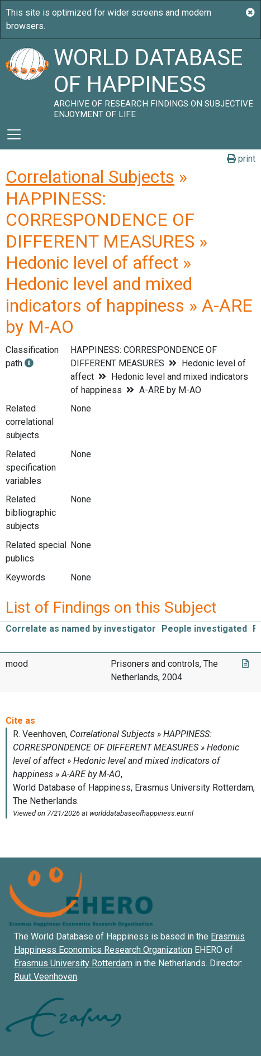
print (241, 158)
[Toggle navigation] (14, 134)
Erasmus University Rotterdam (73, 963)
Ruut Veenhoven (45, 976)
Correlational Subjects (90, 176)
